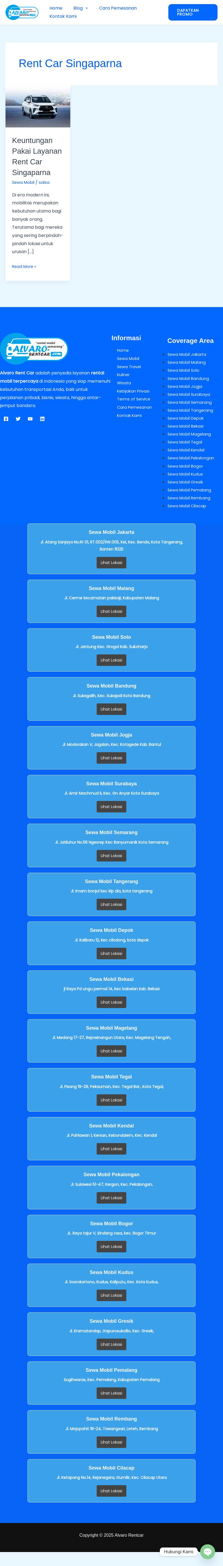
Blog (77, 8)
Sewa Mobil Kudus (186, 487)
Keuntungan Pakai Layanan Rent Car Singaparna (37, 161)
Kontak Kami (62, 16)
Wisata (119, 393)
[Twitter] (18, 429)
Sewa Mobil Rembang (191, 511)
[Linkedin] (42, 429)
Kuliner (119, 385)
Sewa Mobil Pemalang (191, 503)
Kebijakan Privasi (129, 402)
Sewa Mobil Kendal (188, 463)
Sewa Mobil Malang (188, 373)
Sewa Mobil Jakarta (189, 365)
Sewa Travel (125, 377)
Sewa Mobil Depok (187, 430)
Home (54, 8)
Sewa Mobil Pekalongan (193, 471)
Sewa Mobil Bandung (190, 389)
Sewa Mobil (24, 193)
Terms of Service (130, 409)
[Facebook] (6, 429)
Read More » (25, 276)
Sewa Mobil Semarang (191, 414)
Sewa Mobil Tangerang (192, 422)
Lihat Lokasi (111, 576)
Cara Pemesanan (112, 8)
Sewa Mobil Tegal (186, 454)
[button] (82, 8)
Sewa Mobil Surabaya (190, 406)
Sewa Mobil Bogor (187, 479)
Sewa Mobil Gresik (187, 495)
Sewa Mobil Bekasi (187, 438)
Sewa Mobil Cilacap (188, 520)
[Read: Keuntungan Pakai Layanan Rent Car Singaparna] (37, 106)
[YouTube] (30, 429)
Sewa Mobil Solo (185, 381)
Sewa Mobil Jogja (186, 397)
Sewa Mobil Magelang (191, 446)
